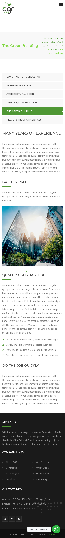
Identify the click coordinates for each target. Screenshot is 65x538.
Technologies (12, 473)
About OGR (11, 462)
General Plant (42, 473)
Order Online (42, 467)
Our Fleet (10, 479)
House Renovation (18, 85)
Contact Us (11, 467)
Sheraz (52, 534)
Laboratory (41, 479)
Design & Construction (21, 102)
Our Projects (42, 462)
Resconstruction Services (24, 119)
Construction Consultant (24, 77)
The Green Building (19, 111)
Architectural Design (21, 94)
